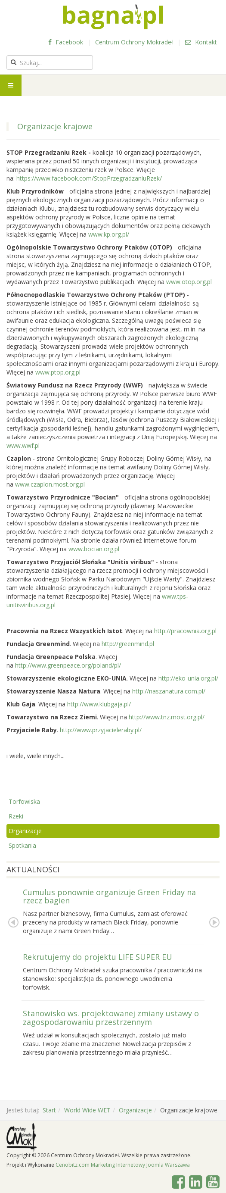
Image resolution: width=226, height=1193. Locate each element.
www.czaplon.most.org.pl (50, 484)
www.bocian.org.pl (93, 549)
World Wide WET (87, 1110)
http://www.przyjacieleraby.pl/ (101, 730)
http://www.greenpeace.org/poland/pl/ (68, 665)
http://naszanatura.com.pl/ (168, 691)
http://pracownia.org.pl (185, 631)
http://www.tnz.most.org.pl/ (166, 717)
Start (49, 1110)
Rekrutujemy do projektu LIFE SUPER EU (97, 957)
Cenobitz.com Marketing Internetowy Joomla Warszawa (123, 1164)
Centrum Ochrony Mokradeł (134, 42)
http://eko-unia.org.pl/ (188, 678)
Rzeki (16, 816)
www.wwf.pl (23, 445)
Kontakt (201, 42)
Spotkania (22, 845)
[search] (49, 62)
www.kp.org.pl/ (108, 234)
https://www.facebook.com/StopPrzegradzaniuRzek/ (89, 178)
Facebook (65, 42)
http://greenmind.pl (128, 644)
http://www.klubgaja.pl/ (99, 704)
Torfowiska (24, 801)
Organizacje (25, 831)
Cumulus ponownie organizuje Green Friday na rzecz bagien (109, 896)
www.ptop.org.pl (58, 372)
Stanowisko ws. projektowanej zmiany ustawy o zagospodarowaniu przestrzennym (111, 1017)
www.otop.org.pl (189, 282)
